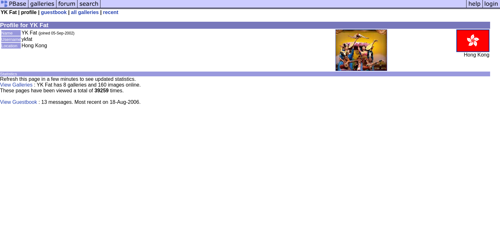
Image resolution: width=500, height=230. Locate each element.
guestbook (54, 12)
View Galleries (16, 85)
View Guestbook (18, 102)
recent (110, 12)
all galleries (85, 12)
